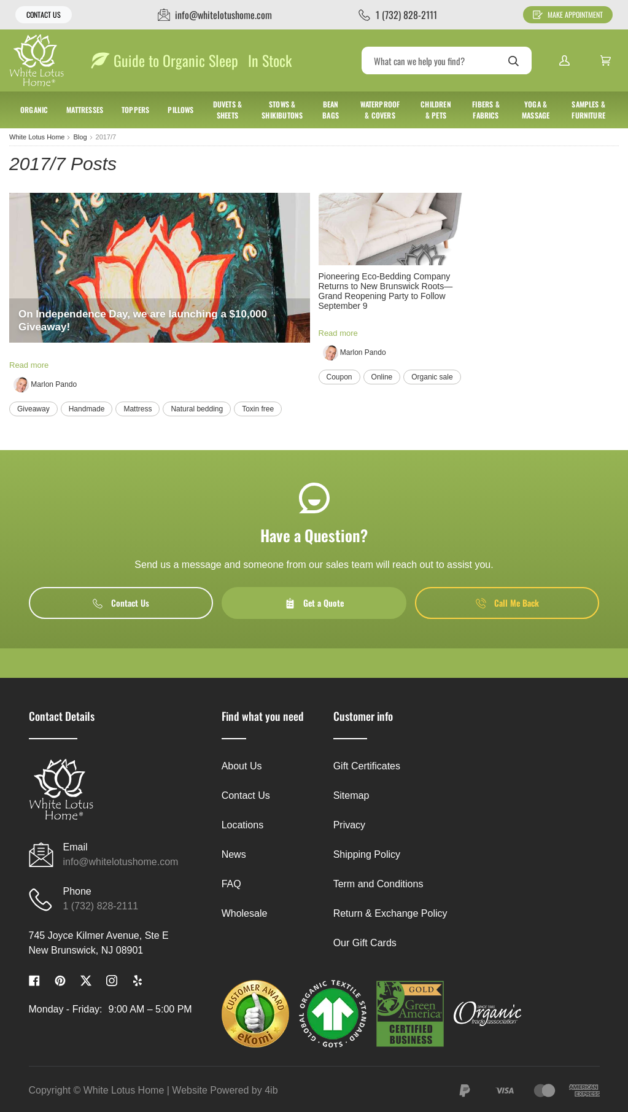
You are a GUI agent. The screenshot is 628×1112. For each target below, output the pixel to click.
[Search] (447, 60)
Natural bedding (197, 409)
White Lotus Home (36, 137)
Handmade (87, 409)
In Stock (270, 60)
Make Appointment (568, 14)
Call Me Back (507, 602)
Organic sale (431, 377)
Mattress (137, 409)
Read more (28, 365)
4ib (271, 1090)
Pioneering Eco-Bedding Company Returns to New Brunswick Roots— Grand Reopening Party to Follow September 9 (386, 291)
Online (382, 377)
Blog (80, 137)
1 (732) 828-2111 (101, 906)
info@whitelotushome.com (121, 862)
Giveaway (33, 409)
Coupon (339, 377)
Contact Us (43, 14)
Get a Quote (314, 602)
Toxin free (258, 409)
